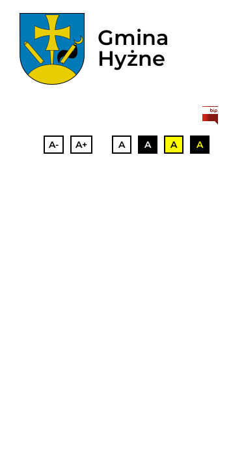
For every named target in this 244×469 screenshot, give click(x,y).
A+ (81, 144)
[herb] (52, 49)
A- (54, 144)
